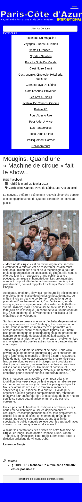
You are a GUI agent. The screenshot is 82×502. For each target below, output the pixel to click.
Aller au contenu (40, 28)
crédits (60, 478)
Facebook (16, 179)
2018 (45, 183)
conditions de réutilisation (32, 478)
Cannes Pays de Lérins (39, 187)
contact (51, 478)
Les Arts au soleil (66, 187)
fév (37, 183)
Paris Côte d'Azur (41, 15)
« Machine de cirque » (17, 264)
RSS (6, 179)
